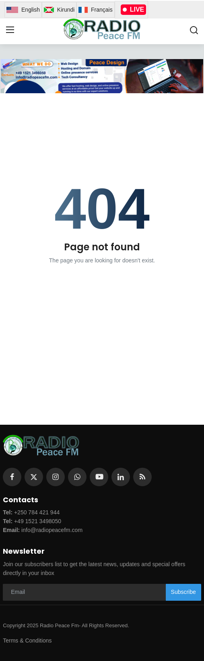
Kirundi (59, 9)
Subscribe (183, 592)
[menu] (10, 30)
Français (95, 9)
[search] (194, 30)
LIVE (133, 9)
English (23, 9)
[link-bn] (102, 76)
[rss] (142, 477)
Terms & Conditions (27, 640)
